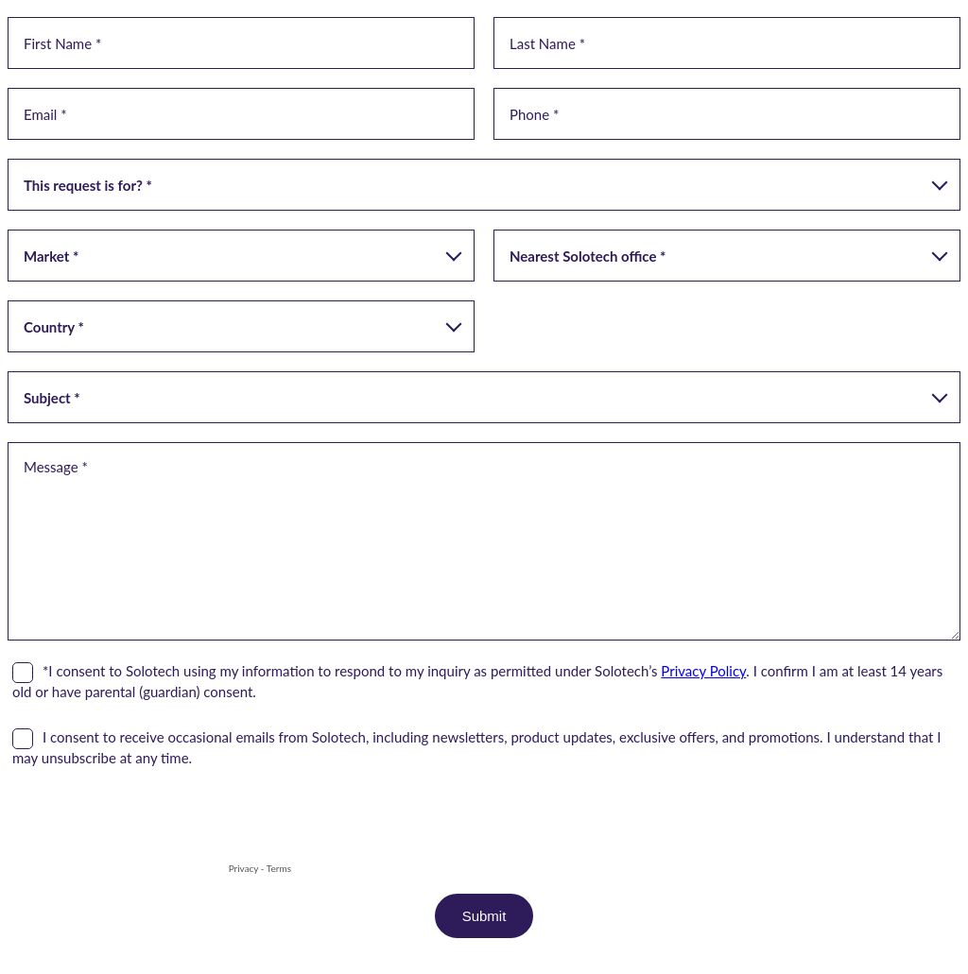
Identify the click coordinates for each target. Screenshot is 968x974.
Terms (279, 868)
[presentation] (151, 822)
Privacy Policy (703, 670)
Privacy (244, 868)
